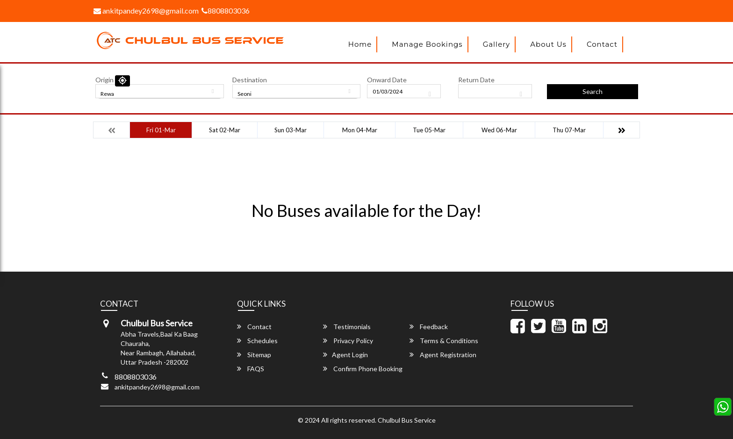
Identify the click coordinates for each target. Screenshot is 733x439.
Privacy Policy (348, 341)
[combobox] (159, 91)
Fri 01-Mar (161, 130)
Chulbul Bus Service (407, 420)
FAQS (250, 369)
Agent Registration (443, 355)
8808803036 (225, 10)
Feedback (429, 327)
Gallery (496, 44)
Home (360, 44)
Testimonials (347, 327)
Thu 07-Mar (569, 130)
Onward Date (387, 80)
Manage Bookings (427, 44)
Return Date (476, 80)
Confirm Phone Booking (362, 369)
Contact (602, 44)
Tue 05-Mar (429, 130)
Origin (104, 80)
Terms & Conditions (444, 341)
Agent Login (345, 355)
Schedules (257, 341)
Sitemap (254, 355)
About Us (548, 44)
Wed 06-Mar (499, 130)
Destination (249, 80)
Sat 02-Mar (224, 130)
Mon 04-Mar (359, 130)
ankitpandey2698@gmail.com (146, 10)
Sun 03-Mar (290, 130)
